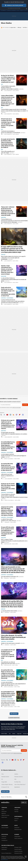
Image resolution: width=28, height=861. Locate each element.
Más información (4, 859)
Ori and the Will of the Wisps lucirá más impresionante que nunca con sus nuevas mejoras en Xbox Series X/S (8, 467)
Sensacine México (18, 849)
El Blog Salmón (17, 836)
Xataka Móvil (3, 811)
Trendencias (3, 836)
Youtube (7, 414)
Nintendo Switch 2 (18, 776)
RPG (2, 84)
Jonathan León (7, 543)
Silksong (19, 27)
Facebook (4, 414)
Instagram (10, 414)
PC (2, 779)
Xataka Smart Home (5, 815)
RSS (13, 414)
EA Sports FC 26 (5, 787)
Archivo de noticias (14, 717)
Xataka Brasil (4, 849)
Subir (23, 802)
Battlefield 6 (17, 787)
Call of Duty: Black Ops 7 (20, 784)
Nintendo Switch (5, 776)
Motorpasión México (18, 853)
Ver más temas (5, 791)
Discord (23, 414)
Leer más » (21, 89)
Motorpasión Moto (17, 829)
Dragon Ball (19, 733)
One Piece (25, 27)
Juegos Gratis (13, 27)
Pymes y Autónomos (18, 838)
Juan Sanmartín (8, 90)
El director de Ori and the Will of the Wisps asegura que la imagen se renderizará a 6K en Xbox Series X (8, 487)
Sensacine (16, 818)
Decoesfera (3, 838)
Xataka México (4, 847)
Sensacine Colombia (18, 851)
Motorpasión (16, 827)
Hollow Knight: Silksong (6, 784)
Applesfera (3, 813)
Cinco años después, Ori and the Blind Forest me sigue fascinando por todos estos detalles (13, 637)
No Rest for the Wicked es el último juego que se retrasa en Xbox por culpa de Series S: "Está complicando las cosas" (8, 79)
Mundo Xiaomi (4, 817)
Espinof (15, 820)
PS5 (15, 779)
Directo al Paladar (4, 827)
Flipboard (20, 414)
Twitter (1, 414)
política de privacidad (16, 407)
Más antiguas (14, 713)
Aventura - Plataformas (7, 297)
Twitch (17, 414)
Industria (3, 217)
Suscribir (25, 404)
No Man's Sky (17, 782)
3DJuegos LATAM (17, 847)
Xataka (2, 809)
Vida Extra (16, 811)
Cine (10, 733)
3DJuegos (16, 809)
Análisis (3, 254)
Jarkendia (6, 522)
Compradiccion (4, 840)
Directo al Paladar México (6, 853)
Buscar (26, 797)
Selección (3, 276)
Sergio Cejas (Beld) (8, 458)
